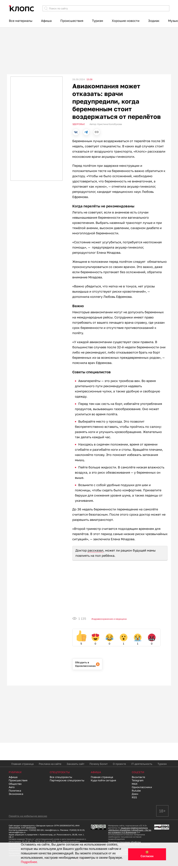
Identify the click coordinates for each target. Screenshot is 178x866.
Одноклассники (142, 787)
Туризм (97, 21)
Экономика (16, 793)
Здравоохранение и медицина (110, 618)
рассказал (95, 550)
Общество (15, 783)
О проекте (119, 763)
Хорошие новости (125, 21)
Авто (12, 787)
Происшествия (71, 21)
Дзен (135, 793)
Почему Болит (99, 763)
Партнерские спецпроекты (67, 780)
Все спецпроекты (61, 777)
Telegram (137, 780)
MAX (134, 783)
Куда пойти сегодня (103, 780)
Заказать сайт (75, 763)
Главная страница (22, 763)
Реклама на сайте (50, 763)
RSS (134, 797)
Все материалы (20, 21)
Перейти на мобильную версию (28, 815)
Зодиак (153, 21)
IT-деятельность (141, 763)
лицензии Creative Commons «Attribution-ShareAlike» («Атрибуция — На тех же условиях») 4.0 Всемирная (129, 830)
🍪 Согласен (147, 854)
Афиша (46, 21)
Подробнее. (29, 862)
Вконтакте (138, 777)
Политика (15, 790)
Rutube (136, 790)
